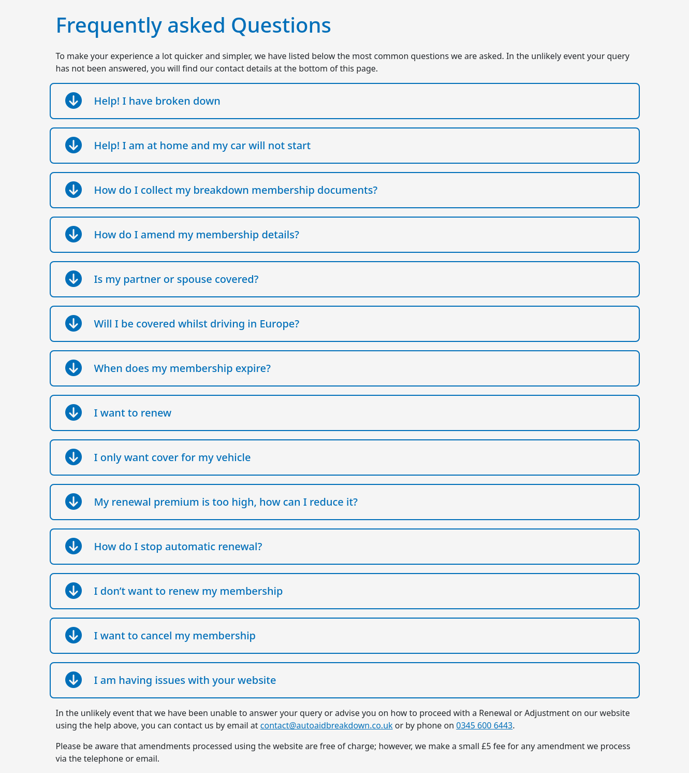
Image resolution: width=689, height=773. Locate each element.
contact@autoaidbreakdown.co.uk (326, 725)
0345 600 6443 (484, 725)
